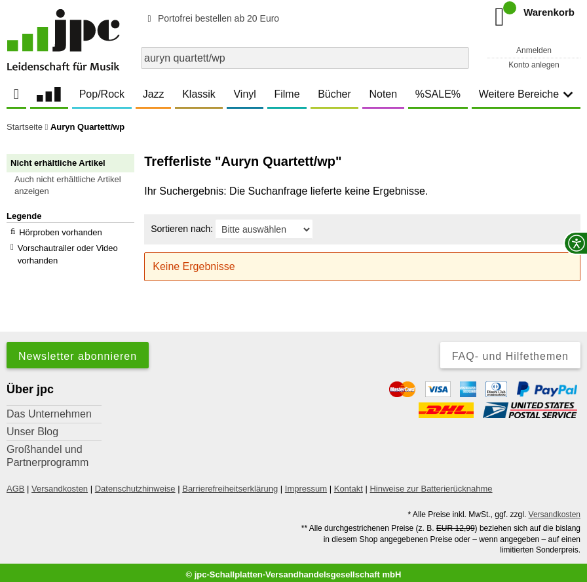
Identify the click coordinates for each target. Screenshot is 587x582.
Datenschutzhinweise (135, 484)
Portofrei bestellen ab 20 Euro (211, 18)
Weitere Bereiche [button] (526, 94)
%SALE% (438, 94)
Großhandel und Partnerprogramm (47, 451)
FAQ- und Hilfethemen (510, 351)
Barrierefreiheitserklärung (230, 484)
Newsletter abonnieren (77, 351)
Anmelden (534, 50)
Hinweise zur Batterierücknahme (430, 484)
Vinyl (244, 94)
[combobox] (305, 58)
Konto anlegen (533, 64)
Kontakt (348, 484)
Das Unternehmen (49, 409)
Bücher (334, 94)
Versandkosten (59, 484)
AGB (15, 484)
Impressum (306, 484)
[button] (76, 185)
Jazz (153, 94)
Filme (286, 94)
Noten (383, 94)
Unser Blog (32, 427)
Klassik (199, 94)
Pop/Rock (101, 94)
